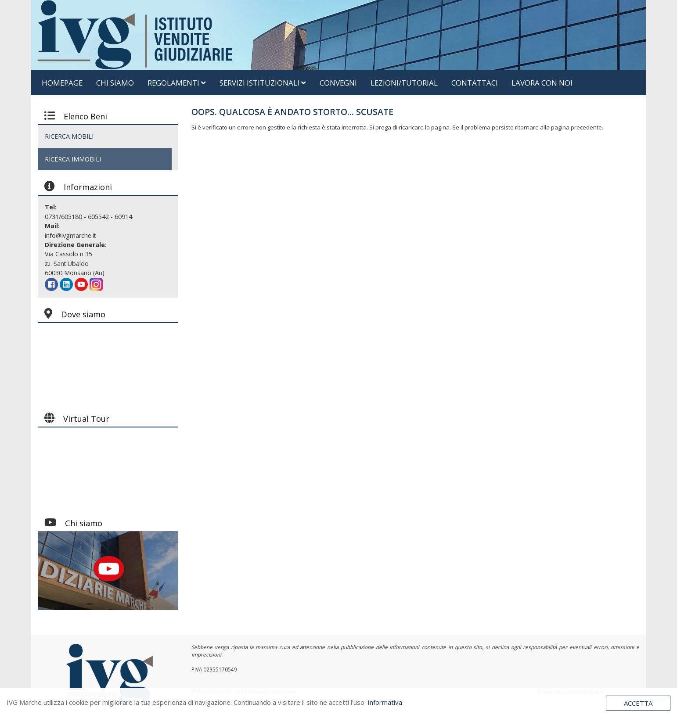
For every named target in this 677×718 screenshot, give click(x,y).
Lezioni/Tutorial (404, 83)
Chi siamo (115, 83)
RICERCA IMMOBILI (73, 159)
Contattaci (474, 83)
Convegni (338, 83)
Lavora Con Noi (542, 83)
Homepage (62, 83)
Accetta (638, 703)
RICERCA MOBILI (69, 136)
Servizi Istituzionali (263, 83)
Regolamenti (177, 83)
